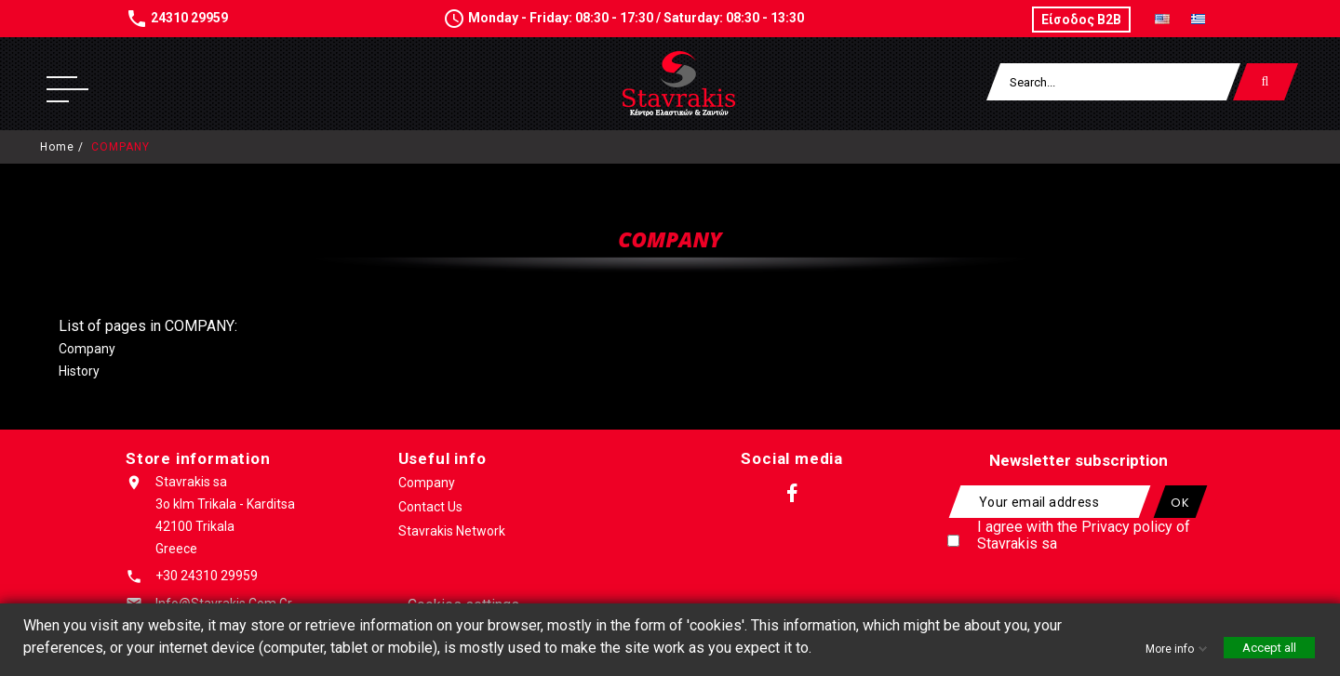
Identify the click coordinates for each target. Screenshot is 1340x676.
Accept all (1269, 648)
